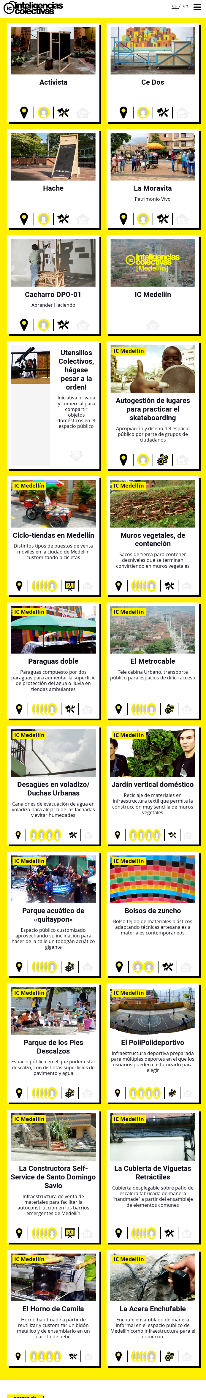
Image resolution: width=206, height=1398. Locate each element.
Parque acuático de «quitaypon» (53, 914)
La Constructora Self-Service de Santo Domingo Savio (53, 1177)
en (185, 6)
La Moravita (153, 188)
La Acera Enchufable (153, 1308)
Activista (53, 82)
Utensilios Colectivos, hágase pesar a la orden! (76, 369)
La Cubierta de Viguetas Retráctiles (152, 1172)
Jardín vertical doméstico (153, 784)
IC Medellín (153, 294)
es (174, 6)
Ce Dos (152, 82)
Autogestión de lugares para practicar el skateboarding (153, 409)
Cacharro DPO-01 (53, 294)
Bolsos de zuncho (153, 910)
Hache (53, 188)
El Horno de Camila (53, 1308)
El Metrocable (153, 661)
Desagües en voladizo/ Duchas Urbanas (53, 788)
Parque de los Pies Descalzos (53, 1046)
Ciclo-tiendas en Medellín (53, 535)
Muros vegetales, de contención (153, 539)
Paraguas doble (53, 661)
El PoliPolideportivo (152, 1042)
